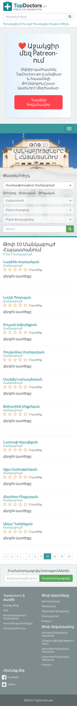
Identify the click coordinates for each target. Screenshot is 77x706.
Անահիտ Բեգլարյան (21, 497)
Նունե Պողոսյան (17, 297)
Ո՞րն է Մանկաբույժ (17, 254)
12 (61, 556)
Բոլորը (11, 193)
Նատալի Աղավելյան (20, 442)
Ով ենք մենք (11, 605)
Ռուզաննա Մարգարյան (24, 352)
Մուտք (26, 24)
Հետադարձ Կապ (14, 628)
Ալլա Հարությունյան (20, 469)
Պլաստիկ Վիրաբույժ (55, 611)
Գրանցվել (10, 24)
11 (54, 556)
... (23, 556)
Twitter (9, 684)
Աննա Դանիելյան (18, 524)
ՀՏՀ (5, 610)
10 (47, 556)
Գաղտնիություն (13, 615)
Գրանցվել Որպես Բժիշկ (51, 24)
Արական (29, 193)
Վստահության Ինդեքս (18, 623)
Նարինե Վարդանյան (21, 262)
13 (69, 556)
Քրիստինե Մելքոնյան (21, 406)
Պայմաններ (11, 618)
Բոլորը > (47, 621)
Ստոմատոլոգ (51, 601)
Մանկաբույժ (12, 265)
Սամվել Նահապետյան (23, 379)
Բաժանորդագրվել (56, 578)
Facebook (10, 677)
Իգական (48, 193)
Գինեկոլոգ (49, 606)
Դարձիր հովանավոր (38, 102)
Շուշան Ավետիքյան (20, 325)
